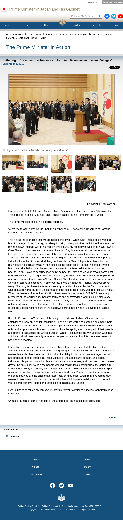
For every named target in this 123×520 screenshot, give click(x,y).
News (18, 34)
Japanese (14, 436)
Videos (35, 467)
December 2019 (63, 34)
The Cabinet (35, 474)
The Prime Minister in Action (38, 34)
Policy (87, 467)
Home (9, 34)
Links (87, 474)
